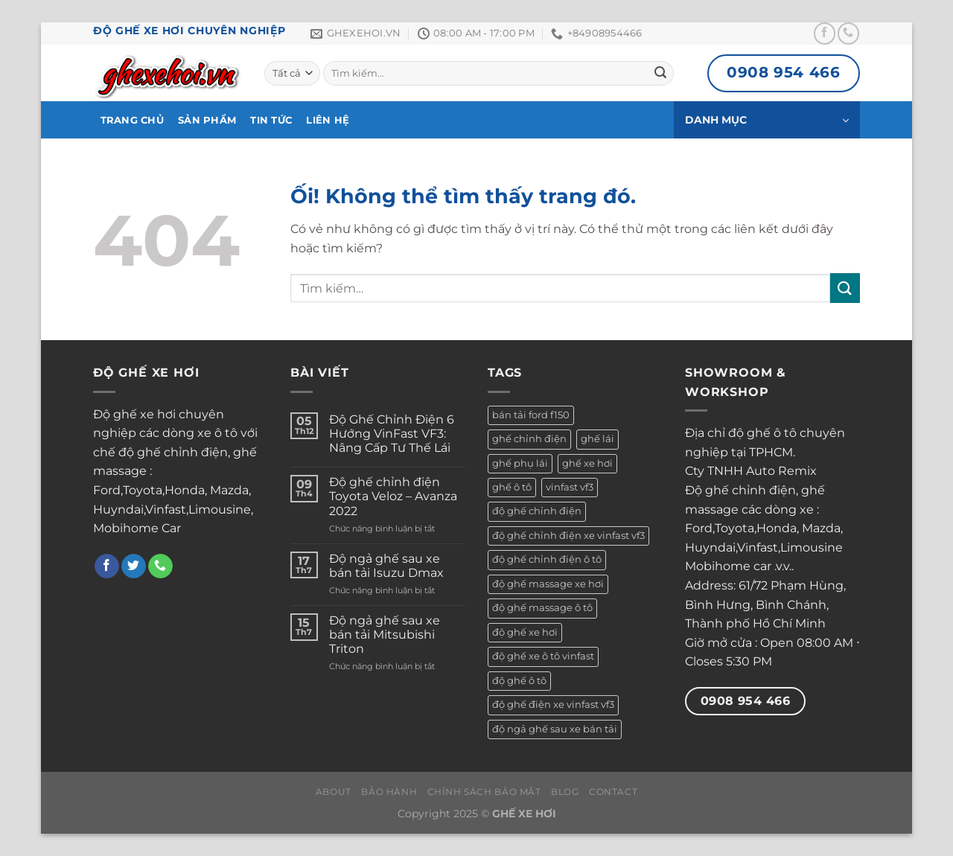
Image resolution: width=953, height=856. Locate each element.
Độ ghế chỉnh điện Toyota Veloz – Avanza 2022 (393, 496)
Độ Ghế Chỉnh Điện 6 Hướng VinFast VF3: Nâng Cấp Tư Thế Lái (391, 433)
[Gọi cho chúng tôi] (848, 33)
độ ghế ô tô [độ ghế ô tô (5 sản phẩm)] (519, 680)
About (333, 791)
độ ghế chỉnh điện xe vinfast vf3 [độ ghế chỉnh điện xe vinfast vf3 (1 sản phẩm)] (568, 535)
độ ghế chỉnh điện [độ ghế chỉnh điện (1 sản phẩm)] (536, 511)
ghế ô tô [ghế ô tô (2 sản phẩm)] (512, 487)
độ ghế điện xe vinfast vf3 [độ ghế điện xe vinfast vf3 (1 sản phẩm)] (553, 704)
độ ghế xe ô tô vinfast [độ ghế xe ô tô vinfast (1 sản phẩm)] (543, 656)
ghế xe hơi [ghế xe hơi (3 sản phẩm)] (587, 463)
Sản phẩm (207, 120)
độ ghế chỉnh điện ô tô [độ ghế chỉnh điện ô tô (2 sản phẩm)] (547, 559)
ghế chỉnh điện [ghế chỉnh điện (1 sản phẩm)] (529, 438)
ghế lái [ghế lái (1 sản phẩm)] (597, 438)
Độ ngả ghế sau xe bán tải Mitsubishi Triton (384, 634)
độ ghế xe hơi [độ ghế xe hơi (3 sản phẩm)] (525, 632)
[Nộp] (660, 73)
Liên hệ (327, 120)
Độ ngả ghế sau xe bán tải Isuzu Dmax (386, 566)
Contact (613, 791)
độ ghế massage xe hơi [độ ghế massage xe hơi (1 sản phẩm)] (548, 584)
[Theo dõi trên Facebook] (824, 33)
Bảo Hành (389, 791)
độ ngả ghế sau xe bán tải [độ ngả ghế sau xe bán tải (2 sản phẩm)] (554, 729)
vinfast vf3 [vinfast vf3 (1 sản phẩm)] (569, 487)
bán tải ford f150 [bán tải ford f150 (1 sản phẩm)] (531, 415)
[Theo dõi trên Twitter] (133, 566)
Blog (565, 791)
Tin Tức (271, 120)
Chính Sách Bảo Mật (484, 791)
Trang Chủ (132, 120)
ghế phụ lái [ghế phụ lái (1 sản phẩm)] (520, 463)
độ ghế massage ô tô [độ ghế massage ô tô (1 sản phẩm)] (542, 607)
